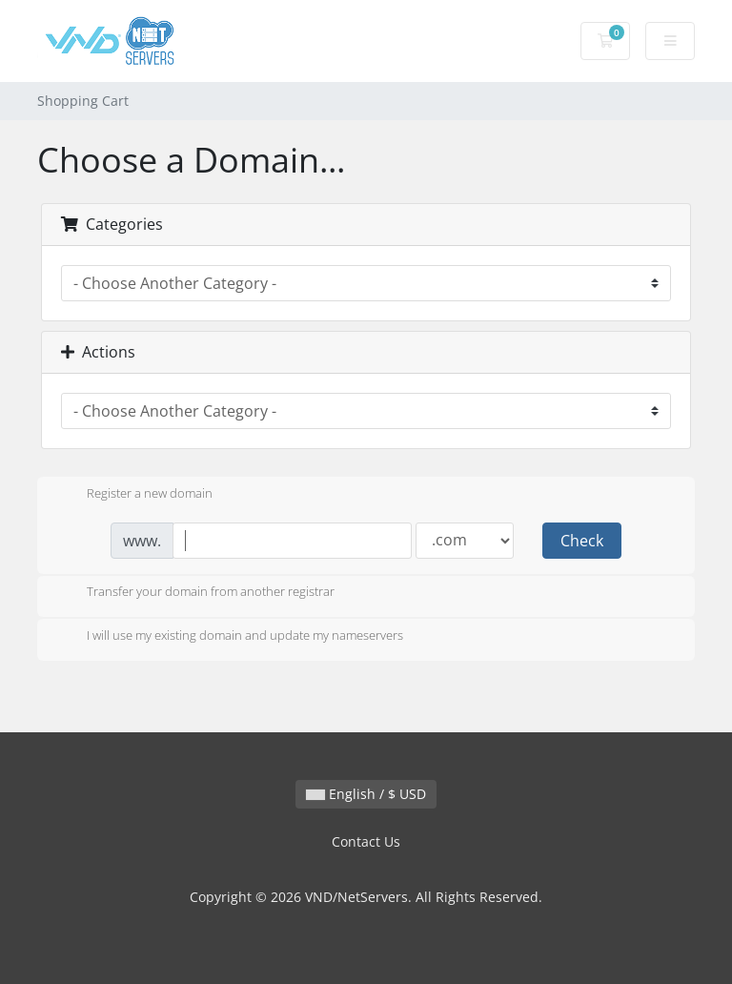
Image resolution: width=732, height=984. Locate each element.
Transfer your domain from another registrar (195, 593)
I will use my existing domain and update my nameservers (229, 636)
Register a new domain (134, 494)
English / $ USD (366, 794)
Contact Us (366, 841)
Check (581, 540)
